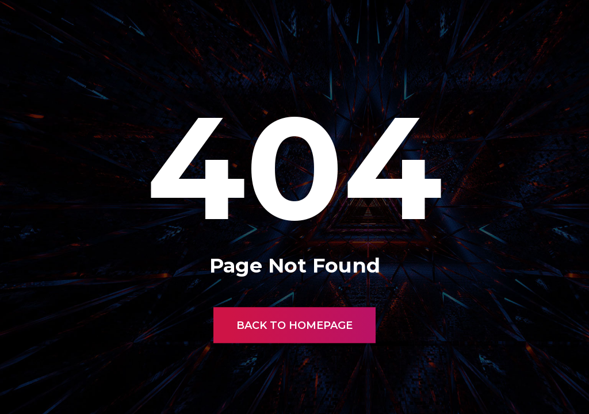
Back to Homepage (294, 325)
